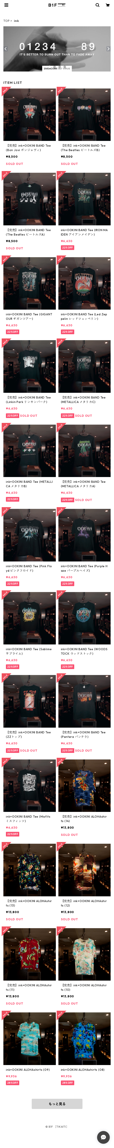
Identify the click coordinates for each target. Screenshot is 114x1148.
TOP (6, 21)
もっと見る (57, 1104)
